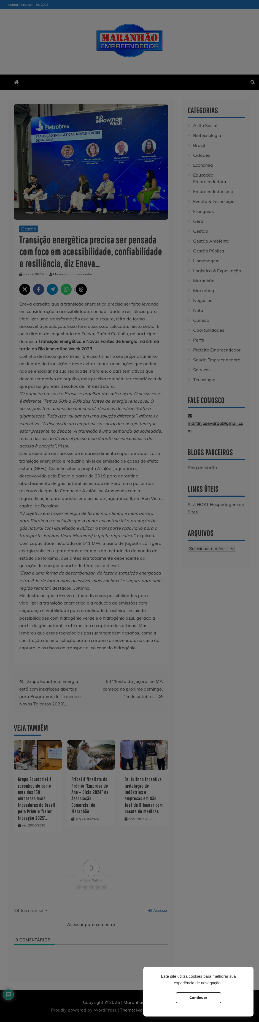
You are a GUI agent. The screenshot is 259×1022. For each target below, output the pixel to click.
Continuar (198, 997)
